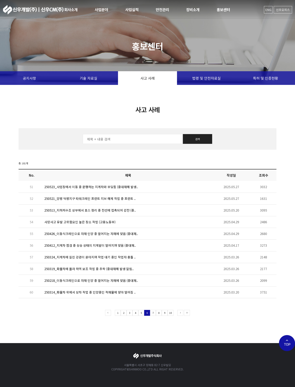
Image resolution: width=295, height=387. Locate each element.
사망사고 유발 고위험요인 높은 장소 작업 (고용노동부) (79, 222)
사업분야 (101, 9)
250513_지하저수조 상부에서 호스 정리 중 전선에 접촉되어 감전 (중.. (90, 210)
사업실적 (132, 9)
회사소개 (71, 9)
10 (170, 312)
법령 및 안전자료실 (206, 78)
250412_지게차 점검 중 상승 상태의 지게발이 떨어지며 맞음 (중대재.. (90, 245)
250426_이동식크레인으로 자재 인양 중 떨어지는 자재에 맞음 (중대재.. (91, 233)
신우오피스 (283, 10)
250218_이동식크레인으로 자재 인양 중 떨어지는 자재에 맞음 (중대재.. (91, 280)
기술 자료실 (88, 78)
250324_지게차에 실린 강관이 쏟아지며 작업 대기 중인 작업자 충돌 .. (90, 257)
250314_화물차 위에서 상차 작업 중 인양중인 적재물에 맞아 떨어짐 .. (90, 292)
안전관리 (162, 9)
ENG (268, 10)
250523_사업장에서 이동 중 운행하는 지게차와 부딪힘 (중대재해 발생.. (91, 186)
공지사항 (29, 78)
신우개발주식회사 (33, 9)
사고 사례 (147, 78)
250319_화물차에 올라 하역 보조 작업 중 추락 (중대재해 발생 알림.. (89, 268)
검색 (197, 139)
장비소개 (192, 9)
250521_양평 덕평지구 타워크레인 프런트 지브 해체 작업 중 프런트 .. (90, 198)
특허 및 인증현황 (265, 78)
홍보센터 (223, 9)
